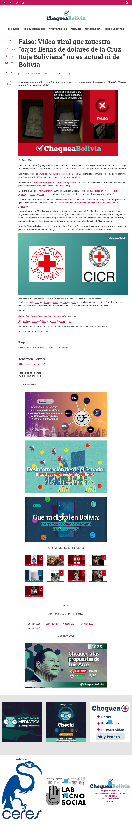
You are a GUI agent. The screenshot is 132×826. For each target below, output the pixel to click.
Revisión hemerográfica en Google (34, 331)
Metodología (92, 29)
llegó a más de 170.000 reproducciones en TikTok (56, 174)
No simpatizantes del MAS (32, 364)
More (65, 605)
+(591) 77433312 (110, 796)
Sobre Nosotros (114, 29)
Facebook (25, 165)
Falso (60, 74)
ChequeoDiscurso (34, 29)
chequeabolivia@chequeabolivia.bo (110, 793)
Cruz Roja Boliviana (37, 347)
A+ (11, 72)
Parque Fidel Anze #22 (110, 791)
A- (7, 72)
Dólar (22, 347)
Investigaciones (57, 29)
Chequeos (14, 29)
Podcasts (75, 29)
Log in (22, 385)
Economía (63, 347)
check (9, 40)
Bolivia (52, 347)
